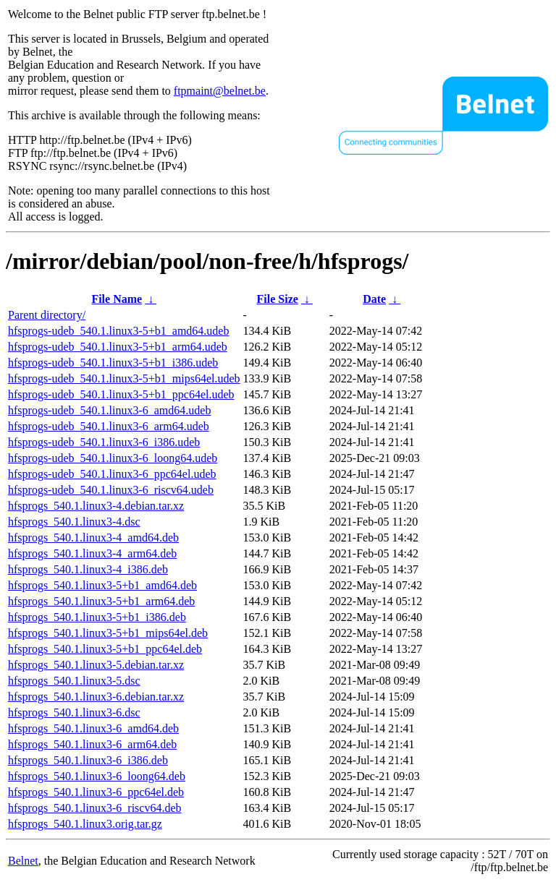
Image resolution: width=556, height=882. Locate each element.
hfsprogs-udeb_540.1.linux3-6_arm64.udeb (108, 426)
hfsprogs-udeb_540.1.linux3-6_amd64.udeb (109, 410)
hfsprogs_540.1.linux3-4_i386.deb (88, 569)
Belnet (23, 861)
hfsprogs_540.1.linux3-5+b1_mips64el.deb (108, 633)
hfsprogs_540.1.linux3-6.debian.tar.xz (96, 696)
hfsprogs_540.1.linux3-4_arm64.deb (92, 553)
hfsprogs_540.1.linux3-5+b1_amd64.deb (102, 585)
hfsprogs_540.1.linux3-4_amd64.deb (93, 537)
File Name (116, 299)
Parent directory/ (46, 315)
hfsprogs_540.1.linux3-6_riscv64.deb (95, 808)
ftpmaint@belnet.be (220, 91)
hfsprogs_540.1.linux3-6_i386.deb (88, 760)
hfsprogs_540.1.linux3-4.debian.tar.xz (96, 506)
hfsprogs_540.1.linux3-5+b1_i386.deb (97, 617)
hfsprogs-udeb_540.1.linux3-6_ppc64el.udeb (112, 474)
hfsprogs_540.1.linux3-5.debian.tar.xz (96, 665)
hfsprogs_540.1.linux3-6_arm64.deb (92, 744)
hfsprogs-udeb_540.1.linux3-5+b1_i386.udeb (113, 362)
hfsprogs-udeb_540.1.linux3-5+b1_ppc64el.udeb (121, 394)
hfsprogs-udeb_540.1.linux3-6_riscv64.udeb (111, 490)
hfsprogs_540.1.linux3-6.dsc (74, 712)
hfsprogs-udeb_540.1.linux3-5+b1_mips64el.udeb (124, 378)
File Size (277, 299)
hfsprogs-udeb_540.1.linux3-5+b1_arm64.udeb (117, 347)
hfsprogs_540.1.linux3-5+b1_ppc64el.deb (105, 649)
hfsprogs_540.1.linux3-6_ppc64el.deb (96, 792)
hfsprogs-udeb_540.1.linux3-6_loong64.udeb (112, 458)
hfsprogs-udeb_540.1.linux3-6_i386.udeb (104, 442)
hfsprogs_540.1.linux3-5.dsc (74, 681)
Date (374, 299)
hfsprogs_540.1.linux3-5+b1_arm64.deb (101, 601)
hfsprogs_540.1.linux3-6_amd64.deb (93, 728)
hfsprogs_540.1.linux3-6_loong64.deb (96, 776)
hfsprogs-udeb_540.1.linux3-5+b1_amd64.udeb (118, 331)
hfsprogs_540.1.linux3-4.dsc (74, 521)
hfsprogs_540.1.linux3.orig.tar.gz (85, 824)
